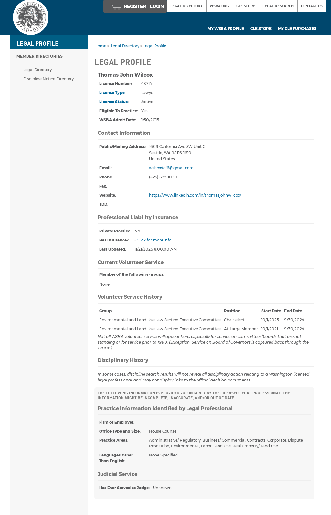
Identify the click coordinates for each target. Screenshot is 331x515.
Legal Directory (37, 69)
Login (157, 6)
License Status (113, 101)
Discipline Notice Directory (48, 78)
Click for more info (154, 240)
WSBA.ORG (219, 6)
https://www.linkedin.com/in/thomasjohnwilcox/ (195, 195)
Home (100, 45)
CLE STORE (245, 6)
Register (135, 6)
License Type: (112, 92)
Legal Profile (154, 45)
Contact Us (312, 6)
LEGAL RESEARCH (278, 6)
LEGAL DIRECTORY (186, 6)
